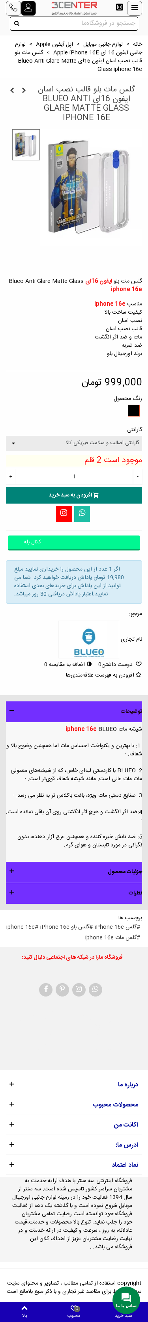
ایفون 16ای (98, 281)
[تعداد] (74, 477)
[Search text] (80, 23)
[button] (74, 711)
